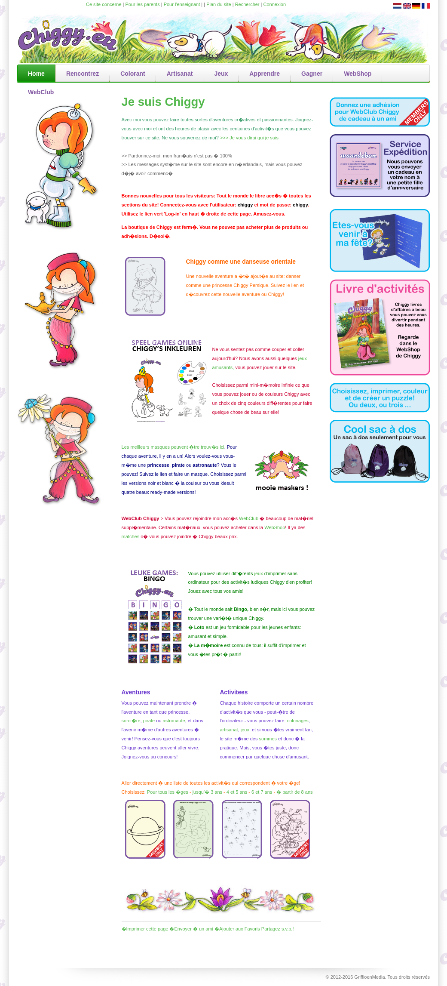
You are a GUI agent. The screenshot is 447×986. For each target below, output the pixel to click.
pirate (149, 720)
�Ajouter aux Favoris (237, 928)
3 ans (216, 792)
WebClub (248, 518)
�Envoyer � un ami (191, 928)
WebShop (274, 527)
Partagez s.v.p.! (277, 928)
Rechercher (247, 4)
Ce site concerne (104, 4)
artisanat (229, 729)
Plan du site (218, 4)
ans (243, 792)
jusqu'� (201, 792)
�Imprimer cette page (145, 928)
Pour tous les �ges (167, 792)
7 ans (266, 792)
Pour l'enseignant (182, 4)
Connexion (274, 4)
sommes (268, 738)
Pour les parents (143, 4)
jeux (245, 729)
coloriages (298, 720)
